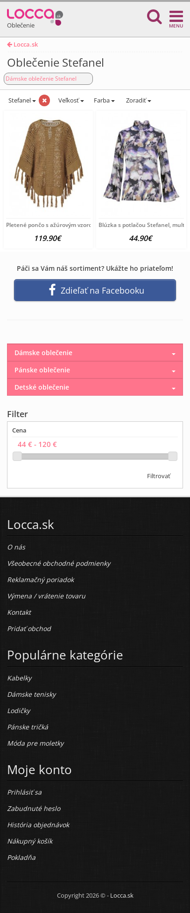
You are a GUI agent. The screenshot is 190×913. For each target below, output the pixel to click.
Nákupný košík (29, 841)
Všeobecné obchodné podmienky (58, 563)
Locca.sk (22, 44)
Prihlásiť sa (24, 792)
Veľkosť (70, 100)
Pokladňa (21, 857)
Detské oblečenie (41, 387)
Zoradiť (138, 100)
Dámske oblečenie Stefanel (41, 78)
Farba (104, 100)
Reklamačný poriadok (40, 579)
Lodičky (18, 710)
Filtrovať (158, 476)
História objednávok (38, 824)
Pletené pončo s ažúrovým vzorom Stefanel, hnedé (73, 225)
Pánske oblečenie (42, 369)
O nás (16, 546)
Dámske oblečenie (43, 352)
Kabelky (19, 677)
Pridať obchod (29, 628)
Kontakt (19, 612)
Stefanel (21, 100)
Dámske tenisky (31, 694)
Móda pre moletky (35, 743)
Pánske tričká (27, 726)
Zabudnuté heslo (33, 808)
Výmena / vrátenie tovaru (46, 595)
